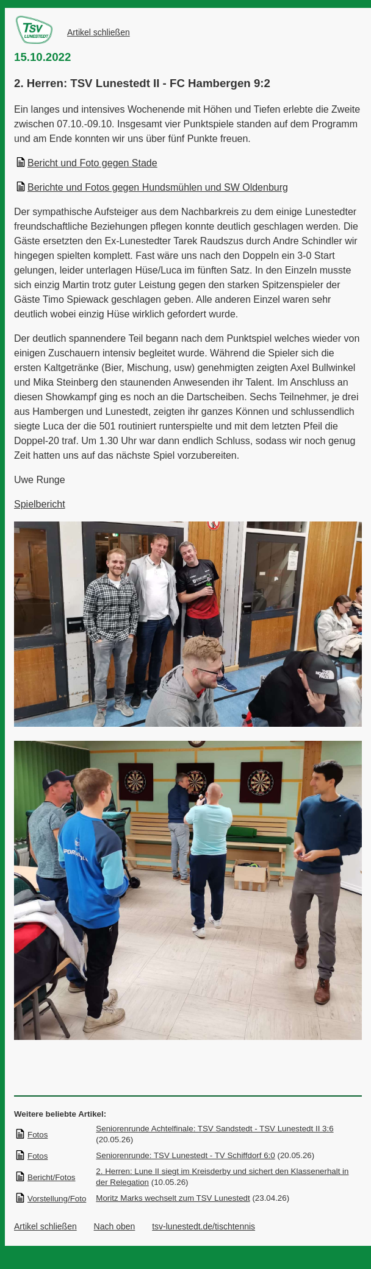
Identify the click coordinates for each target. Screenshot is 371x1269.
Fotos (31, 1134)
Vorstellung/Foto (50, 1198)
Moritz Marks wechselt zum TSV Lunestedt (173, 1198)
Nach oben (114, 1226)
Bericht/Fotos (45, 1177)
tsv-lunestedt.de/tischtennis (203, 1226)
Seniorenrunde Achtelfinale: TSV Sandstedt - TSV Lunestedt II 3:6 (214, 1128)
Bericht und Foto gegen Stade (86, 163)
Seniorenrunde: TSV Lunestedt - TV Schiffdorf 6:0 (185, 1155)
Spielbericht (39, 504)
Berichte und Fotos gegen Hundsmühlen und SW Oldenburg (151, 187)
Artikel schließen (98, 32)
